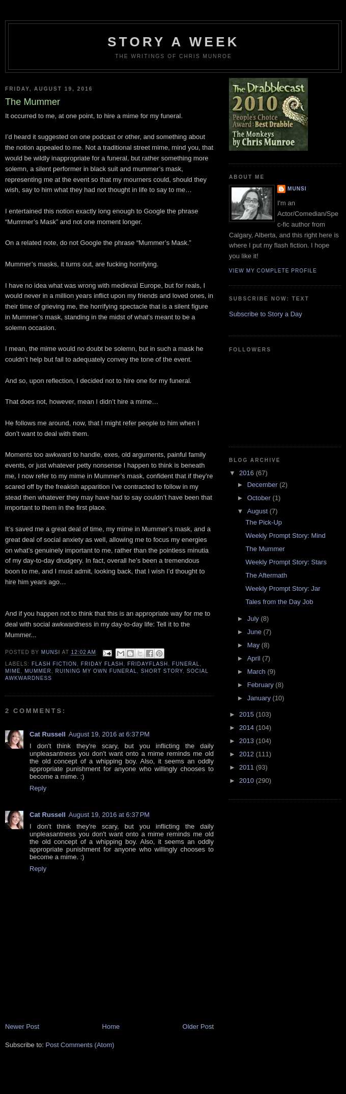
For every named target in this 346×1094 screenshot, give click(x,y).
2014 (247, 727)
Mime (13, 671)
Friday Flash (102, 664)
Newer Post (22, 1026)
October (260, 498)
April (255, 658)
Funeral (185, 664)
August (258, 511)
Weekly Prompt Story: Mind (285, 535)
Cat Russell (48, 734)
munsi (297, 189)
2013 (247, 741)
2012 (247, 754)
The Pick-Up (263, 522)
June (255, 632)
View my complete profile (273, 271)
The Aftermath (266, 575)
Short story (162, 671)
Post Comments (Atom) (80, 1045)
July (254, 618)
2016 (247, 473)
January (260, 698)
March (257, 671)
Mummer (37, 671)
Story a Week (173, 41)
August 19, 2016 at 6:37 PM (109, 734)
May (254, 645)
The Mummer (264, 549)
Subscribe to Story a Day (265, 314)
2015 (247, 714)
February (261, 685)
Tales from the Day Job (279, 602)
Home (111, 1026)
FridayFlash (147, 664)
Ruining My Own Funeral (96, 671)
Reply (38, 788)
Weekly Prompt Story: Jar (282, 588)
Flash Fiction (54, 664)
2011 (247, 767)
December (263, 484)
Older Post (198, 1026)
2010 (247, 780)
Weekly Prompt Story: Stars (285, 562)
